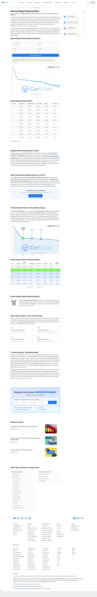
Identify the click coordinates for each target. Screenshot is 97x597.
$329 (31, 266)
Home (11, 7)
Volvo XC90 (45, 565)
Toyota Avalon (45, 550)
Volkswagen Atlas (46, 567)
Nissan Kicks (16, 485)
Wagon (58, 565)
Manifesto (59, 532)
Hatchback (59, 552)
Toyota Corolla (45, 552)
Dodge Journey (31, 548)
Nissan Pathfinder (17, 492)
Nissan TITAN (16, 496)
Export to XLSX (31, 287)
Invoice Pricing (45, 525)
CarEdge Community (32, 528)
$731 (31, 280)
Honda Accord (31, 556)
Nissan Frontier (16, 480)
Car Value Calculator (32, 540)
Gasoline (74, 552)
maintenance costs (42, 218)
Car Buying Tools (16, 528)
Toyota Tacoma (45, 558)
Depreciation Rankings (47, 528)
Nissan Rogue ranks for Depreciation (35, 302)
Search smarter (42, 409)
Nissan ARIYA (16, 476)
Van (58, 563)
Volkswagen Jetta (46, 569)
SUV (58, 560)
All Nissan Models (17, 505)
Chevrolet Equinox (17, 554)
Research (37, 2)
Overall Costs (30, 305)
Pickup (58, 556)
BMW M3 (15, 550)
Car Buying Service (47, 2)
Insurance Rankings (46, 534)
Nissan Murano (16, 489)
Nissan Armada (16, 478)
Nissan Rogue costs (25, 320)
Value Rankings (31, 534)
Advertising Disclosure (50, 186)
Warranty (66, 2)
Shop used (29, 2)
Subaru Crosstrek (31, 569)
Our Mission (59, 525)
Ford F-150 (30, 552)
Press (58, 530)
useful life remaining (21, 214)
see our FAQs (27, 378)
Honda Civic (30, 560)
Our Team (59, 528)
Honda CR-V (30, 558)
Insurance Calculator (46, 536)
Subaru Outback (31, 567)
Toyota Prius (45, 554)
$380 (31, 270)
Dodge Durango (16, 569)
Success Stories (60, 534)
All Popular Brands (43, 478)
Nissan (23, 7)
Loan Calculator (31, 538)
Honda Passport (31, 563)
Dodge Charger (16, 567)
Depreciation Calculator (47, 532)
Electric (73, 548)
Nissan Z (15, 503)
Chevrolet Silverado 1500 (18, 556)
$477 (31, 273)
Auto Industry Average (44, 474)
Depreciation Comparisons (48, 530)
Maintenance (55, 303)
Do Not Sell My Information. (35, 586)
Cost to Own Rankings (32, 536)
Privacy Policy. (25, 586)
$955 (31, 283)
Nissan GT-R (16, 483)
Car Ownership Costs (32, 530)
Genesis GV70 (31, 554)
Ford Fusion (30, 550)
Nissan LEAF (16, 487)
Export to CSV (40, 287)
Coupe (58, 550)
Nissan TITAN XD (17, 498)
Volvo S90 (44, 563)
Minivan (58, 554)
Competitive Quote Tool (16, 186)
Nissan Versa (16, 501)
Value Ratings (30, 532)
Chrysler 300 (16, 563)
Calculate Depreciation (36, 55)
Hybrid (73, 550)
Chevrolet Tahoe (16, 558)
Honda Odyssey (31, 565)
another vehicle (55, 163)
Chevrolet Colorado (17, 552)
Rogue (29, 7)
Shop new (21, 2)
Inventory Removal (75, 530)
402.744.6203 (74, 528)
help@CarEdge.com (75, 525)
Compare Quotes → (35, 195)
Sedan (58, 558)
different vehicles (54, 158)
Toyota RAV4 (45, 556)
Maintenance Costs (46, 538)
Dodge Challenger (17, 565)
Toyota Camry (45, 548)
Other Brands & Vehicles (18, 507)
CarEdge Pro (58, 2)
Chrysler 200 (16, 560)
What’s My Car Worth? (17, 530)
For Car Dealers (60, 536)
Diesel (73, 554)
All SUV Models (42, 480)
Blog (29, 525)
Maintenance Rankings (47, 540)
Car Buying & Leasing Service (21, 409)
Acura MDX (15, 548)
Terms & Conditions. (17, 586)
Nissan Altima (16, 474)
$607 (31, 277)
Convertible (59, 548)
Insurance (73, 2)
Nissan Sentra (16, 494)
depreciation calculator (30, 33)
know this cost (39, 184)
